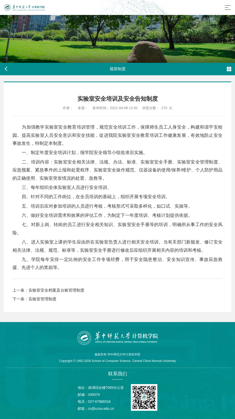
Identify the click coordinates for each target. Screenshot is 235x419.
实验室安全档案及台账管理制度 (56, 290)
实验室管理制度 (42, 299)
